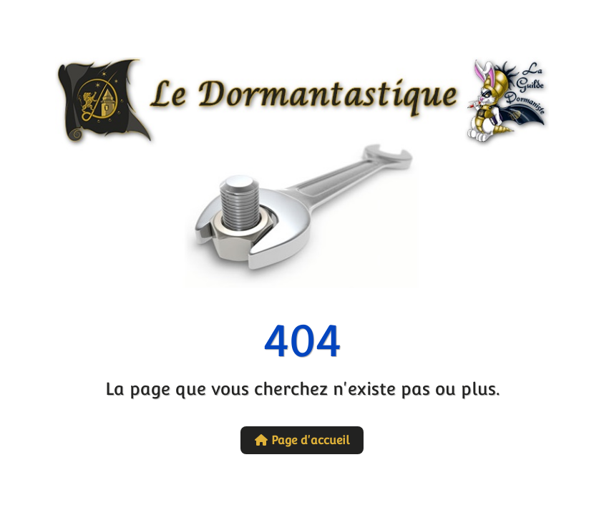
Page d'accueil (302, 440)
